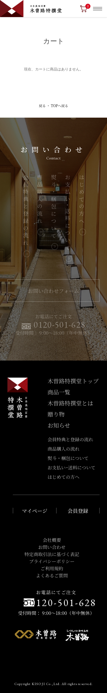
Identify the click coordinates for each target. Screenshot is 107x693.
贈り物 (56, 414)
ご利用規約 (52, 568)
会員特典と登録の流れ (25, 210)
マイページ (34, 510)
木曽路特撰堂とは (70, 403)
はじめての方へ (81, 200)
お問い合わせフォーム (53, 290)
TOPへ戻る (59, 105)
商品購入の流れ (39, 200)
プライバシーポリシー (51, 561)
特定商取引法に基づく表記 (52, 554)
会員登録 (78, 510)
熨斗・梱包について (53, 207)
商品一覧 (59, 392)
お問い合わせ (52, 547)
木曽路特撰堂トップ (73, 381)
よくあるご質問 (52, 575)
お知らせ (59, 425)
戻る (42, 105)
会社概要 (52, 540)
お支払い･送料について (67, 213)
